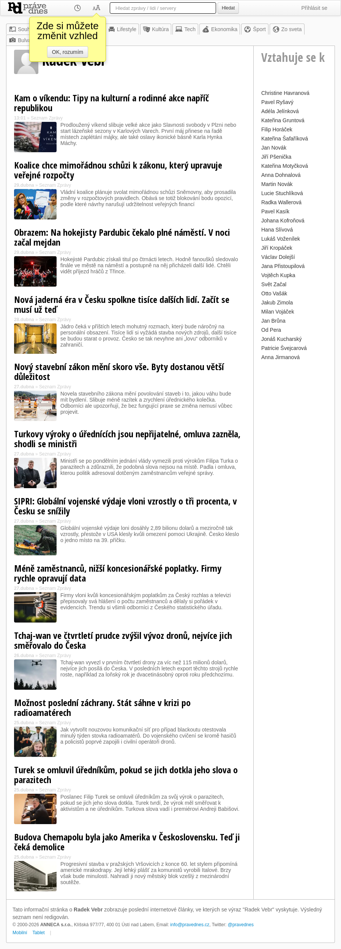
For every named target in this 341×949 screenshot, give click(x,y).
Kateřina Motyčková (284, 166)
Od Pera (271, 330)
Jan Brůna (273, 321)
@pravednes (241, 924)
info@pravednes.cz (189, 924)
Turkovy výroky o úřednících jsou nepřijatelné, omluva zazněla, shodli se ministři (127, 438)
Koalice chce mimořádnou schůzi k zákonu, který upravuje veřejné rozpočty (118, 170)
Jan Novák (273, 148)
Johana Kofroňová (283, 221)
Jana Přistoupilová (283, 266)
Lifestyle (122, 29)
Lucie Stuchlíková (282, 193)
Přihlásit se (314, 8)
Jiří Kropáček (276, 248)
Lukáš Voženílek (280, 239)
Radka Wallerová (281, 202)
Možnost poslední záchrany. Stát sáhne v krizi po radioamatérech (102, 707)
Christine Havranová (285, 93)
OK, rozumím (67, 52)
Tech (185, 29)
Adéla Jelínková (280, 111)
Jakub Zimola (277, 303)
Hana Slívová (277, 230)
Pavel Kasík (275, 211)
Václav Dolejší (278, 257)
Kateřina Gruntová (283, 120)
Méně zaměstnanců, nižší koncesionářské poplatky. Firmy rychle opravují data (117, 573)
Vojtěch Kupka (278, 275)
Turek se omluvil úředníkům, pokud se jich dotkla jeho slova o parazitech (126, 774)
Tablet (39, 932)
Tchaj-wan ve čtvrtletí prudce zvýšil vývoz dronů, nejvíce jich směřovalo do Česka (123, 640)
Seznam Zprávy (47, 118)
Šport (254, 29)
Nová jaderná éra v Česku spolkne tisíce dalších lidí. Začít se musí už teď (121, 304)
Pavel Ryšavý (277, 102)
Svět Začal (273, 284)
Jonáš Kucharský (281, 339)
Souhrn (22, 29)
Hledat (228, 8)
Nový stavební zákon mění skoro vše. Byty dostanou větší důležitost (119, 371)
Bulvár (21, 40)
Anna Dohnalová (281, 175)
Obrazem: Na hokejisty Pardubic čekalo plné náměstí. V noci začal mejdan (122, 237)
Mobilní (20, 932)
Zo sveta (287, 29)
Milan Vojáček (277, 312)
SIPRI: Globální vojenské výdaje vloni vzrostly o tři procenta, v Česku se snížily (125, 506)
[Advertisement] (294, 476)
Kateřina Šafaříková (284, 139)
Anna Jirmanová (280, 357)
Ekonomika (219, 29)
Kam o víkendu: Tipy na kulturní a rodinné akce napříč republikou (111, 102)
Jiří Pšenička (276, 157)
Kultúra (156, 29)
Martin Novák (276, 184)
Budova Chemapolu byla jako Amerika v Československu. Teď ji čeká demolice (127, 842)
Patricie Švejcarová (284, 348)
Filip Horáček (276, 129)
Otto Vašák (274, 293)
